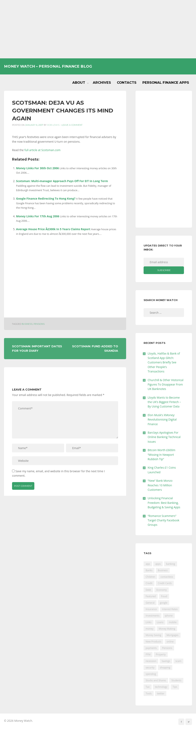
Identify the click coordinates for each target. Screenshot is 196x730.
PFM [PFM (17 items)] (148, 654)
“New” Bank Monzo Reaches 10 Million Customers (160, 485)
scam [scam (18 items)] (178, 661)
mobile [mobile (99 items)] (172, 622)
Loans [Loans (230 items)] (160, 622)
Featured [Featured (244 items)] (151, 596)
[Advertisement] (98, 29)
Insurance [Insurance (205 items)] (151, 609)
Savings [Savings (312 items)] (166, 661)
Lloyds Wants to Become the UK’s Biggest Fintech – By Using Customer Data (164, 402)
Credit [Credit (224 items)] (149, 583)
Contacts (126, 82)
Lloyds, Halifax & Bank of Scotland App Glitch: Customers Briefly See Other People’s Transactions (164, 362)
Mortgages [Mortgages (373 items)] (172, 635)
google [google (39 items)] (163, 602)
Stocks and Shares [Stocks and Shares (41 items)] (156, 680)
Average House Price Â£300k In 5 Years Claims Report (53, 229)
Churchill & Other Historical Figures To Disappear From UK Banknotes (165, 384)
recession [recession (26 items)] (151, 661)
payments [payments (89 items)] (151, 648)
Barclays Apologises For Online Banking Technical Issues (164, 437)
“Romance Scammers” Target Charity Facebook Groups (163, 520)
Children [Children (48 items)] (150, 576)
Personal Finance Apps (165, 82)
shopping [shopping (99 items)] (165, 667)
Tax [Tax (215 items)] (148, 687)
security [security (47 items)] (150, 667)
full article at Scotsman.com (42, 150)
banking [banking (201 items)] (170, 564)
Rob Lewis (53, 125)
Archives (102, 82)
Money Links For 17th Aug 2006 (37, 216)
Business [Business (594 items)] (163, 570)
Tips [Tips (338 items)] (175, 687)
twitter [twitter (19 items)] (160, 693)
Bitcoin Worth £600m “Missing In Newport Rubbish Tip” (161, 454)
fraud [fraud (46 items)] (164, 596)
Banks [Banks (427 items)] (149, 570)
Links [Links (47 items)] (148, 622)
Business (27, 324)
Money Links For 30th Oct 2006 (37, 168)
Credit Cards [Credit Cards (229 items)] (165, 583)
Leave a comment (72, 125)
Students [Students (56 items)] (176, 680)
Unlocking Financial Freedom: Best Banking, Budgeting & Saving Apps (164, 502)
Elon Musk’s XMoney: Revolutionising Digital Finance (162, 419)
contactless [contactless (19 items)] (166, 576)
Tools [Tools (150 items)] (149, 693)
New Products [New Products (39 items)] (153, 641)
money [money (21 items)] (149, 628)
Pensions (39, 324)
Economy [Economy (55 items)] (161, 590)
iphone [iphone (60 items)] (169, 615)
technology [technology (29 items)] (161, 687)
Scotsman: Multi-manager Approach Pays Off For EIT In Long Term (62, 181)
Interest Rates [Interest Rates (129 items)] (170, 609)
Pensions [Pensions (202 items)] (167, 648)
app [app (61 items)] (148, 564)
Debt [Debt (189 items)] (148, 590)
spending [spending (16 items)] (151, 674)
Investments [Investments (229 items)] (152, 615)
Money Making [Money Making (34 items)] (167, 628)
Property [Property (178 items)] (161, 654)
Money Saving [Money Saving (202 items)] (153, 635)
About (78, 82)
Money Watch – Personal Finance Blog (48, 66)
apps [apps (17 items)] (158, 564)
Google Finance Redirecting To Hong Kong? (45, 198)
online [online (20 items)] (170, 641)
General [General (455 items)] (150, 602)
